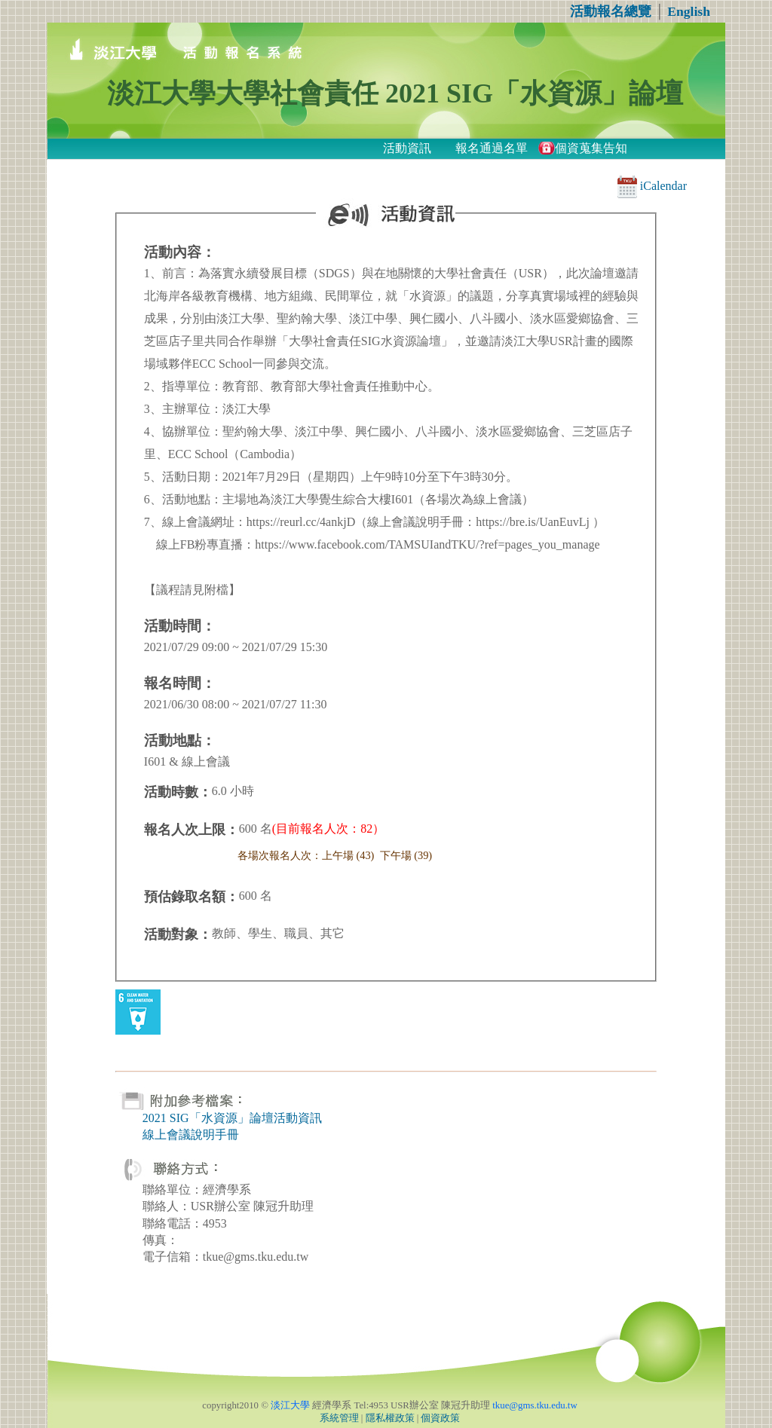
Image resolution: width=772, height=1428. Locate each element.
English (688, 11)
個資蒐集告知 (591, 148)
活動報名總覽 (610, 11)
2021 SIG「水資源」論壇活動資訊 (232, 1118)
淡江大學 (290, 1405)
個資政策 (440, 1418)
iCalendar (652, 185)
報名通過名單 (491, 148)
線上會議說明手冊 (190, 1134)
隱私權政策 (390, 1418)
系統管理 (339, 1418)
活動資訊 (407, 148)
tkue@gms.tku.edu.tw (534, 1405)
